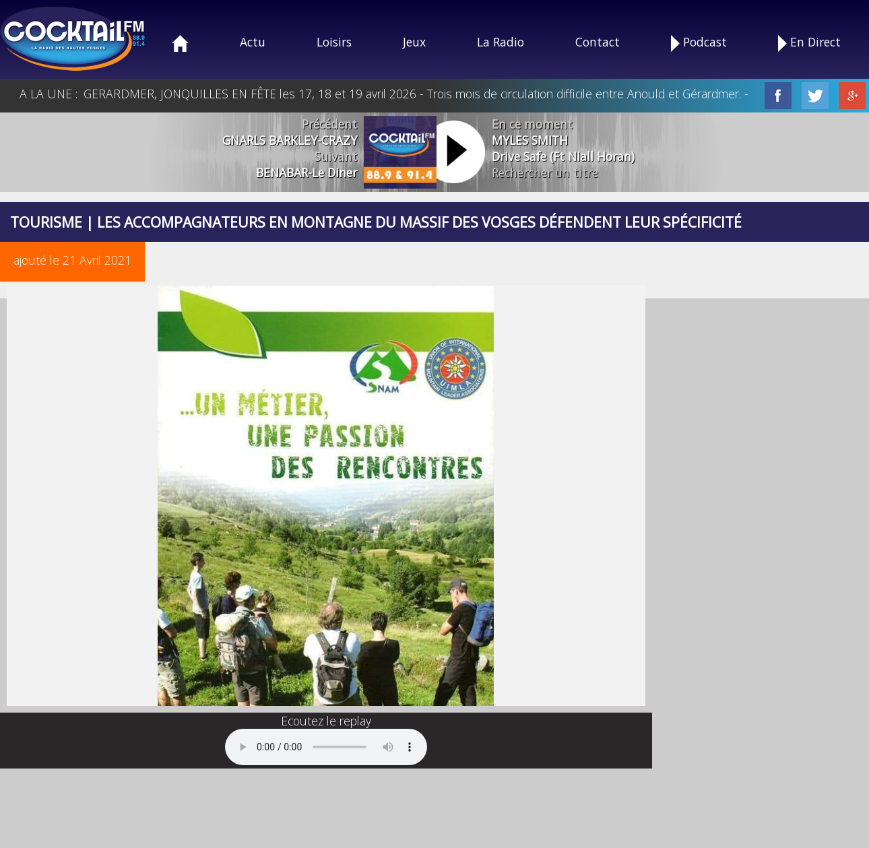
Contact (597, 42)
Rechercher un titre (545, 172)
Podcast (699, 43)
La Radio (500, 42)
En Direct (809, 43)
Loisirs (334, 42)
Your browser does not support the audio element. (326, 747)
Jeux (414, 42)
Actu (252, 42)
